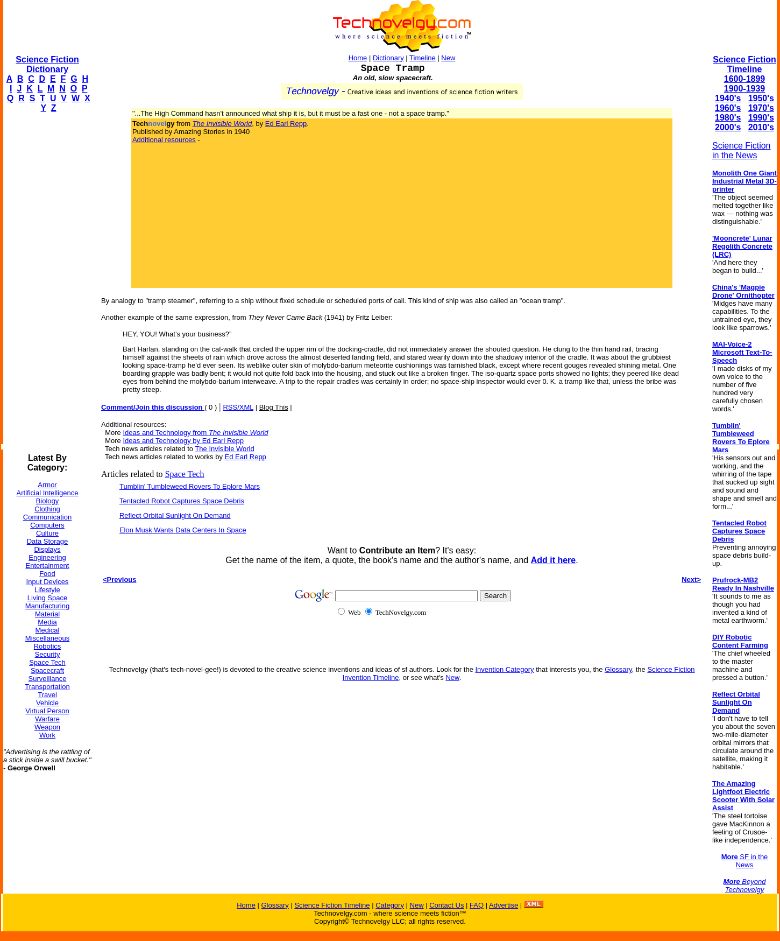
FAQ (477, 905)
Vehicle (47, 703)
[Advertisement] (46, 283)
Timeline (422, 58)
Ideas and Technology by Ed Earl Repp (183, 441)
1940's (728, 98)
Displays (47, 549)
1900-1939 (744, 88)
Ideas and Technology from (195, 433)
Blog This (273, 407)
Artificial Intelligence (48, 493)
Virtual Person (47, 711)
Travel (47, 695)
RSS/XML (238, 407)
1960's (728, 108)
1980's (728, 117)
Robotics (47, 646)
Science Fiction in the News (741, 150)
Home (358, 58)
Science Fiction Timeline (744, 64)
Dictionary (388, 58)
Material (47, 614)
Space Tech (47, 662)
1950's (761, 98)
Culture (47, 533)
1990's (761, 117)
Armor (47, 485)
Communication (47, 517)
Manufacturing (47, 606)
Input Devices (47, 582)
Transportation (47, 687)
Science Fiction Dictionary (47, 64)
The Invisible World (224, 449)
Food (47, 574)
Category (389, 905)
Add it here (553, 560)
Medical (48, 630)
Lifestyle (47, 590)
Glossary (618, 669)
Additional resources (164, 140)
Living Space (47, 598)
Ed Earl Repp (286, 124)
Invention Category (504, 669)
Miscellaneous (47, 638)
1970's (761, 108)
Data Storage (47, 541)
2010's (761, 127)
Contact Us (446, 905)
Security (47, 654)
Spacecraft (47, 670)
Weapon (47, 727)
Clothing (47, 509)
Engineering (47, 557)
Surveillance (48, 679)
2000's (728, 127)
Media (47, 622)
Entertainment (47, 565)
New (448, 58)
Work (47, 735)
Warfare (47, 719)
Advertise (503, 905)
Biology (47, 501)
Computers (47, 525)
